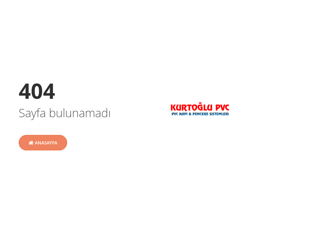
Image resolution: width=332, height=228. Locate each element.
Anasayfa (43, 143)
